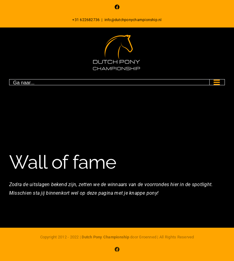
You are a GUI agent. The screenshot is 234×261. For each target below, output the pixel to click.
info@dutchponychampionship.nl (133, 20)
